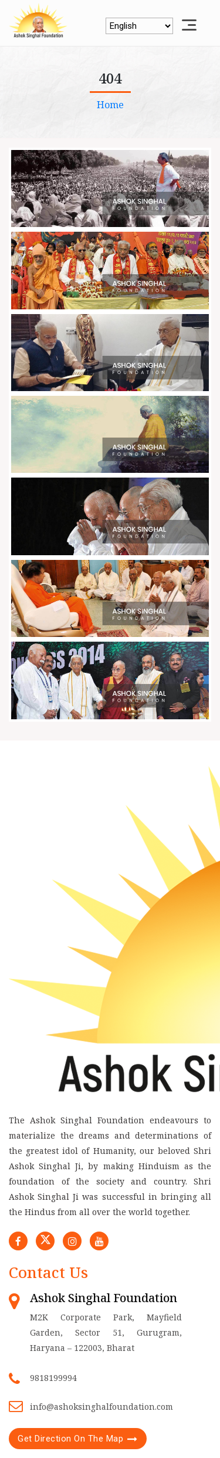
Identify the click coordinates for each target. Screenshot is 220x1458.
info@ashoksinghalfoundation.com (101, 1406)
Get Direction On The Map (70, 1438)
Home (110, 104)
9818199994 (53, 1377)
